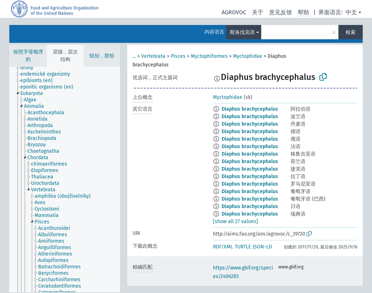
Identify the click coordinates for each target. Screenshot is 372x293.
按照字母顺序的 (28, 55)
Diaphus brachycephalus (250, 109)
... (134, 56)
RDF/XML (223, 247)
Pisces (178, 56)
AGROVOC (234, 12)
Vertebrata (153, 56)
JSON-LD (262, 247)
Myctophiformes (209, 56)
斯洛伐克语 (242, 32)
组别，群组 (101, 56)
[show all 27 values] (235, 221)
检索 (351, 32)
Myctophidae (247, 56)
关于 (257, 12)
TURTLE (243, 247)
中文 (351, 12)
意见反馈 (280, 12)
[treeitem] (30, 68)
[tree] (64, 179)
